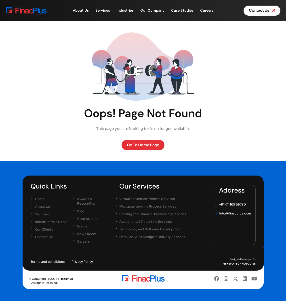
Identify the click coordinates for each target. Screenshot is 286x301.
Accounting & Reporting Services (145, 222)
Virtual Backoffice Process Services (147, 199)
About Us (81, 10)
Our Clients (44, 229)
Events (82, 226)
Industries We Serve (51, 222)
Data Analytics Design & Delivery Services (152, 237)
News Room (86, 234)
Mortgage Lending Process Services (147, 207)
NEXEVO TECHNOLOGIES (239, 263)
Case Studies (182, 10)
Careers (206, 10)
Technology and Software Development (150, 229)
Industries (125, 10)
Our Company (152, 10)
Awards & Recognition (86, 201)
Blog (80, 211)
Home (40, 199)
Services (102, 10)
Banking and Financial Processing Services (152, 214)
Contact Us (44, 237)
